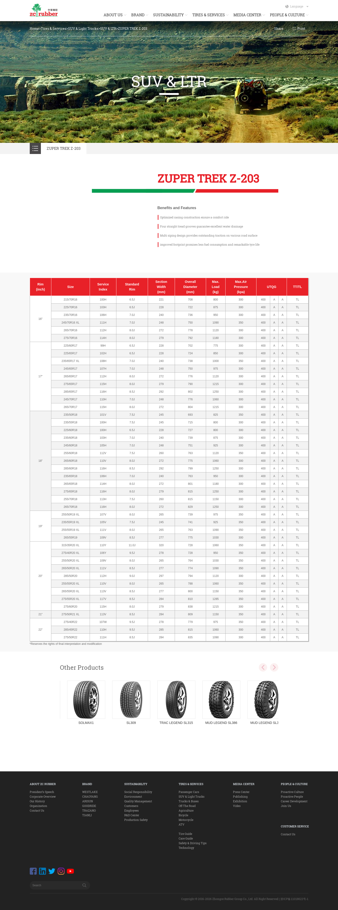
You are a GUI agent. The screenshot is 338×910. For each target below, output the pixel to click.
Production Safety (136, 820)
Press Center (241, 792)
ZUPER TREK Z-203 (132, 28)
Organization (38, 806)
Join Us (286, 806)
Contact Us (37, 810)
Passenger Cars (189, 792)
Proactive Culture (292, 792)
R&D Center (131, 815)
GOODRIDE (89, 806)
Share (278, 28)
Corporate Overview (43, 796)
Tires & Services (53, 28)
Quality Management (138, 801)
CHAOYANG (90, 796)
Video (237, 806)
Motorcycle (186, 820)
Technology (186, 848)
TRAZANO (89, 810)
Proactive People (292, 796)
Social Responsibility (138, 792)
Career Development (294, 801)
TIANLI (87, 815)
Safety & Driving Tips (193, 843)
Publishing (240, 796)
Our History (37, 801)
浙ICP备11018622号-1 (294, 899)
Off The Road (187, 806)
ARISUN (87, 801)
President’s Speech (42, 792)
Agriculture (186, 810)
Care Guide (186, 838)
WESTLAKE (90, 792)
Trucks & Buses (189, 801)
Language (299, 6)
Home (34, 28)
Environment (133, 796)
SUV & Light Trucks (83, 28)
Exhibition (240, 801)
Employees (131, 810)
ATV (181, 824)
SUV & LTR (108, 28)
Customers (131, 806)
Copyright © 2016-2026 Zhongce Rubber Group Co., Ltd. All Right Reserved (229, 899)
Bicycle (183, 815)
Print (301, 28)
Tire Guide (185, 834)
